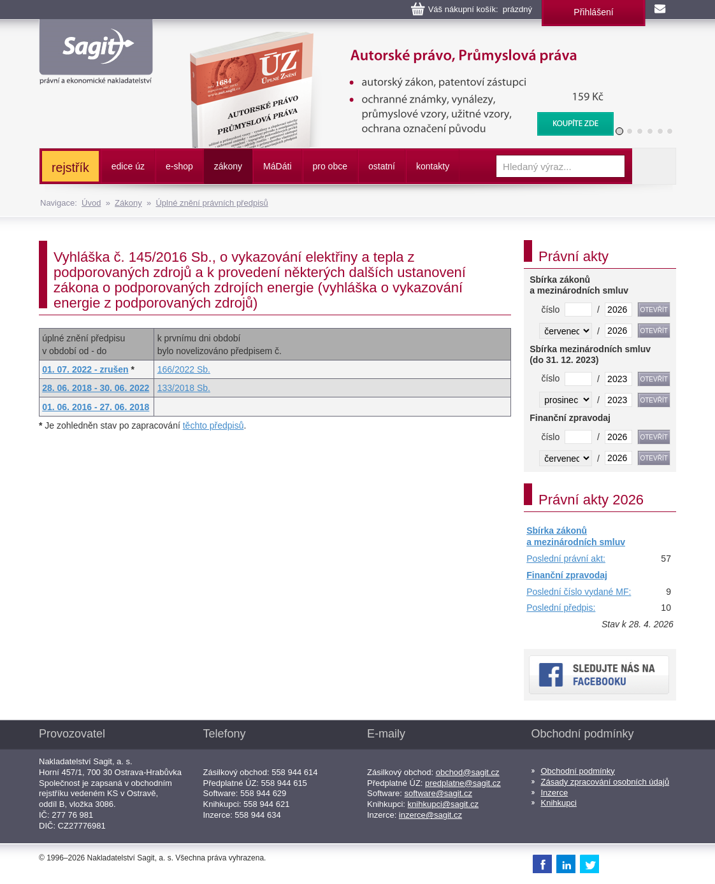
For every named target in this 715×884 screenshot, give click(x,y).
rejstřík (70, 167)
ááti (277, 166)
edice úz (128, 166)
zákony (228, 166)
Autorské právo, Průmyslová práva (394, 38)
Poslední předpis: (560, 607)
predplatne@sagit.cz (463, 783)
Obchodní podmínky (578, 771)
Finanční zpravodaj (566, 575)
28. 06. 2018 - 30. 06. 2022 (95, 388)
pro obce (330, 166)
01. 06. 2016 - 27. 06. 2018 (95, 407)
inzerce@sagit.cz (430, 815)
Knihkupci (559, 803)
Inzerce (554, 792)
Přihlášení (593, 12)
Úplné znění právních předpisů (211, 203)
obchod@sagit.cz (468, 772)
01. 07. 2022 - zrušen (85, 369)
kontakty (432, 166)
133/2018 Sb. (183, 388)
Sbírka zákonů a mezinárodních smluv (575, 536)
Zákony (128, 203)
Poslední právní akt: (565, 558)
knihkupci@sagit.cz (443, 804)
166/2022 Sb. (183, 369)
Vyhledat (654, 166)
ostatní (381, 166)
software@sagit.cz (438, 793)
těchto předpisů (213, 425)
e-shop (179, 166)
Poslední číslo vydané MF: (578, 592)
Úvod (91, 203)
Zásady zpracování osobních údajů (605, 782)
